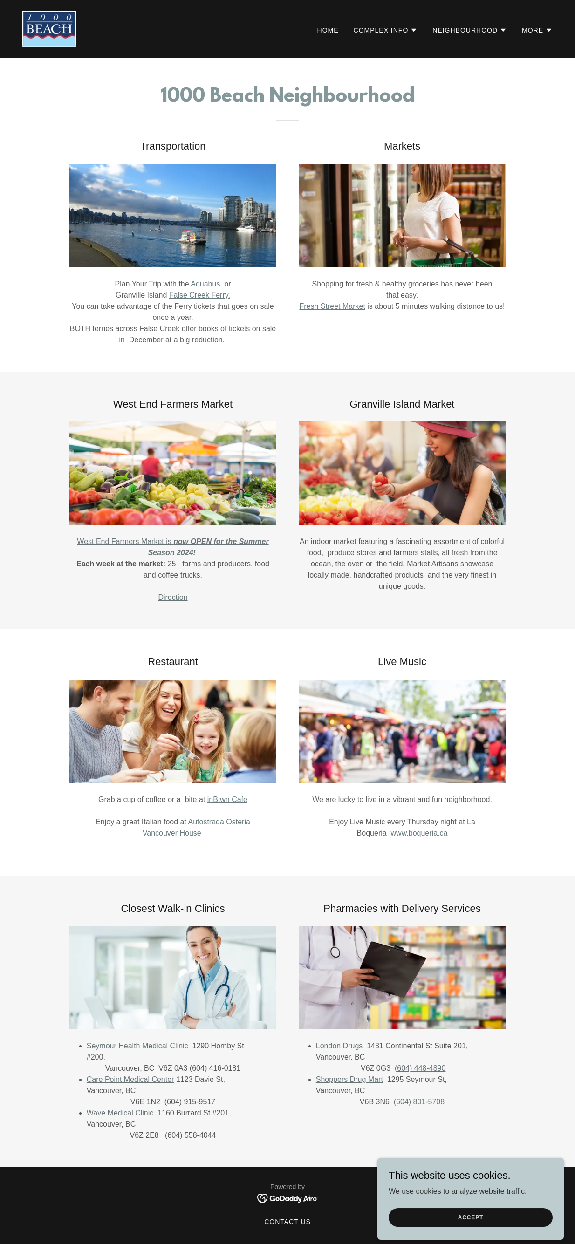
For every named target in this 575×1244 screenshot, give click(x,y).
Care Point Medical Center (130, 1079)
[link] (49, 29)
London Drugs (339, 1046)
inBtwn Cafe (227, 799)
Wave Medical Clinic (120, 1113)
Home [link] (328, 30)
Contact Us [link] (287, 1221)
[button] (386, 30)
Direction (172, 597)
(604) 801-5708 (419, 1102)
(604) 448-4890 (420, 1068)
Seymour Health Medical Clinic (137, 1046)
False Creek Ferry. (199, 295)
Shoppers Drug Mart (349, 1079)
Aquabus (205, 284)
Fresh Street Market (332, 306)
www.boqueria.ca (419, 833)
